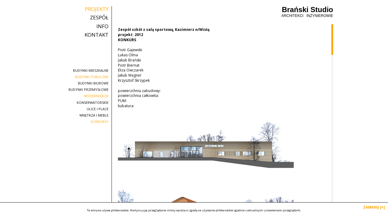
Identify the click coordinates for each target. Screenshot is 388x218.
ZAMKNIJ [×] (374, 207)
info (102, 26)
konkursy (100, 122)
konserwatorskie (93, 102)
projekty (97, 9)
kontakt (97, 35)
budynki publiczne (92, 77)
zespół (99, 18)
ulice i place (98, 109)
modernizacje (96, 96)
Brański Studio (307, 12)
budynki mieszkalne (91, 70)
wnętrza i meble (94, 115)
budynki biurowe (93, 83)
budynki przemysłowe (89, 89)
